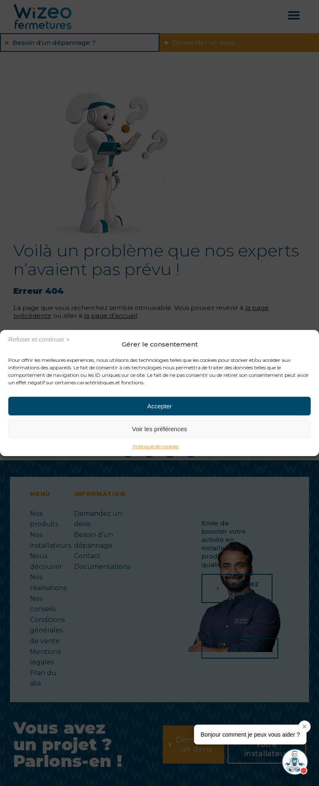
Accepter (159, 406)
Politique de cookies (156, 446)
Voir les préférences (159, 428)
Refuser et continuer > (39, 339)
